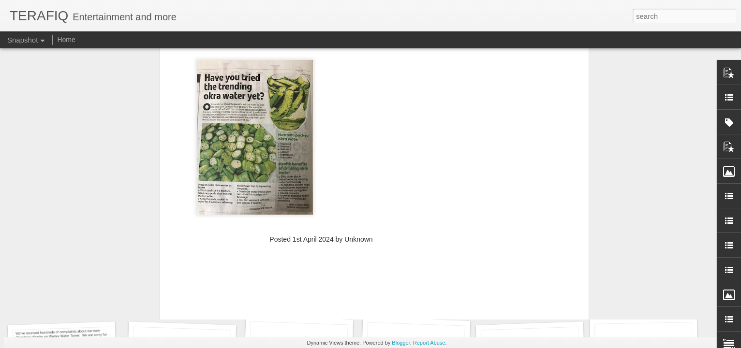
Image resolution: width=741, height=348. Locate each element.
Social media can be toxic (534, 298)
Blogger (401, 343)
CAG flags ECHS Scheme (652, 297)
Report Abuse (429, 343)
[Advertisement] (321, 76)
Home (66, 40)
